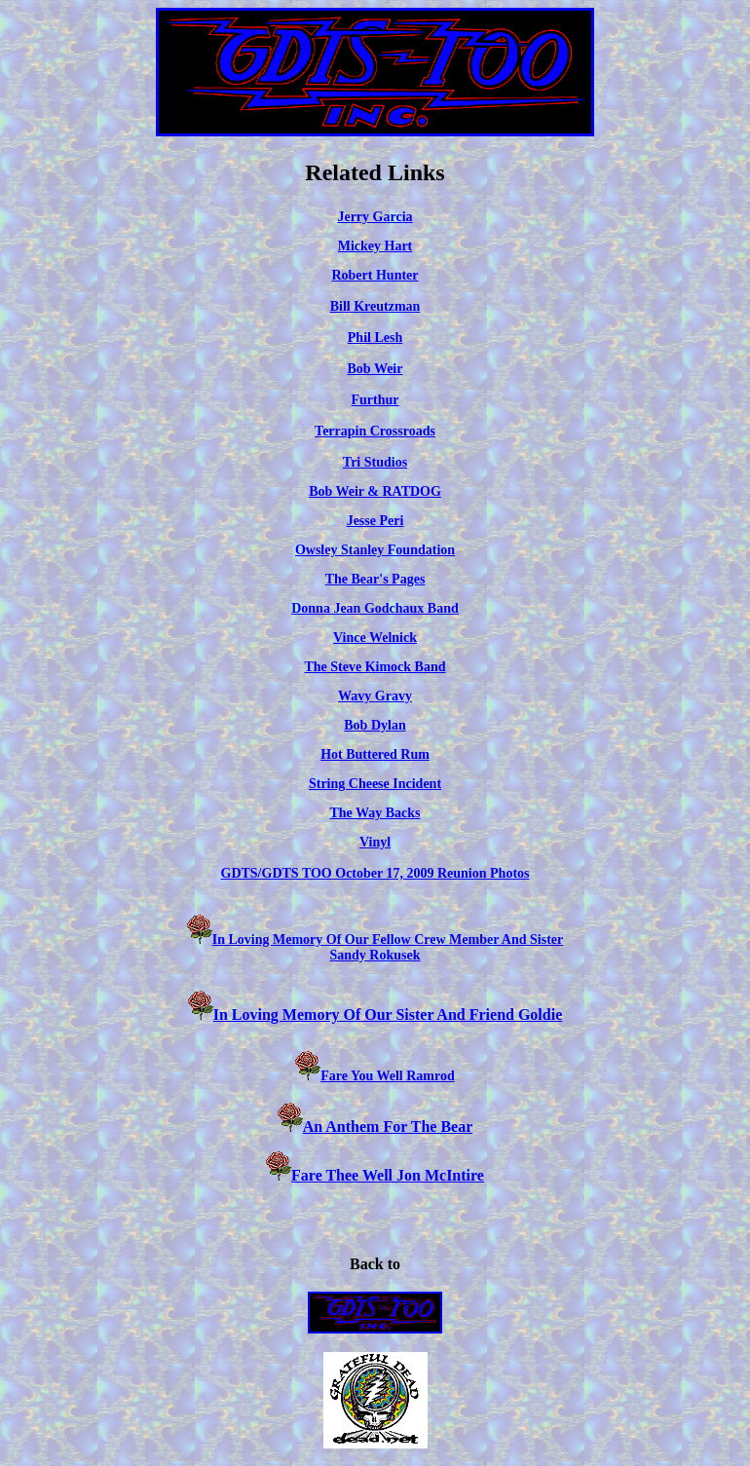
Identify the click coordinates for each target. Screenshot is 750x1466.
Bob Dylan (374, 725)
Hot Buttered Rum (375, 754)
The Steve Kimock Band (374, 666)
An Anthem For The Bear (388, 1126)
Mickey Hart (375, 246)
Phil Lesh (375, 337)
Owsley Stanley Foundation (375, 550)
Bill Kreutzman (375, 306)
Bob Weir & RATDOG (375, 491)
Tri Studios (375, 462)
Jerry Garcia (374, 216)
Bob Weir (375, 368)
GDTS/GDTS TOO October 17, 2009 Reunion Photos (375, 873)
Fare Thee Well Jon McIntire (375, 1175)
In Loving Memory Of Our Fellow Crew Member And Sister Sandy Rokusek (387, 947)
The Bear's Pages (375, 579)
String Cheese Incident (375, 783)
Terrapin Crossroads (375, 431)
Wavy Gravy (375, 696)
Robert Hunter (374, 275)
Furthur (375, 400)
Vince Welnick (375, 637)
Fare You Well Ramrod (387, 1076)
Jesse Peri (375, 520)
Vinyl (375, 842)
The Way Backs (374, 813)
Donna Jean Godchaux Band (375, 608)
